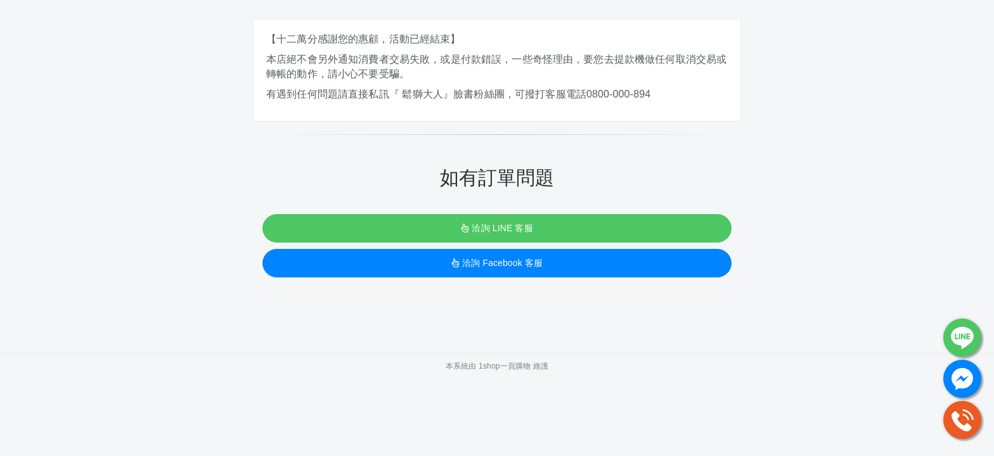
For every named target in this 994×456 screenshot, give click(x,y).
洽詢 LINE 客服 (496, 228)
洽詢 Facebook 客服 (497, 263)
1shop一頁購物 (505, 366)
